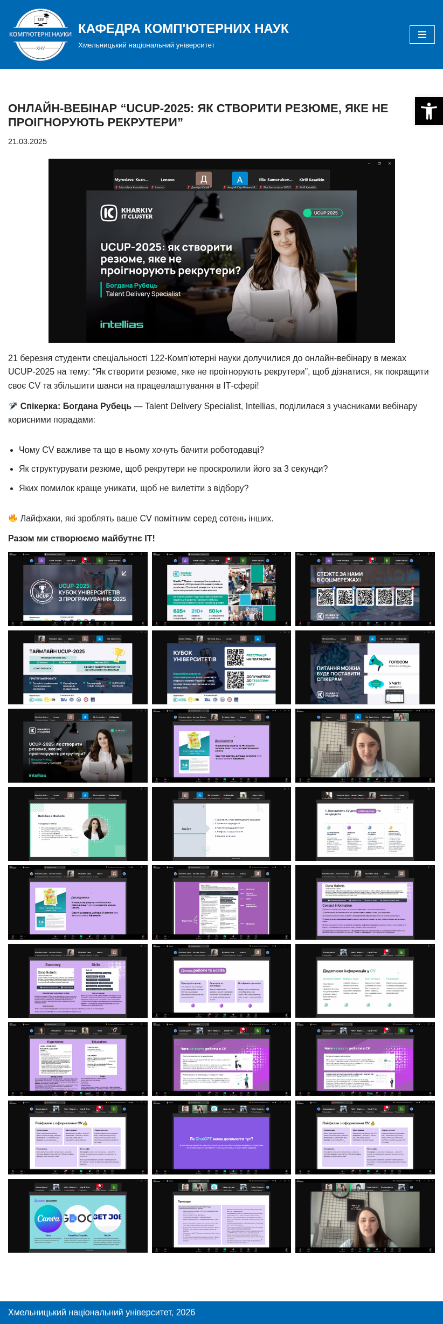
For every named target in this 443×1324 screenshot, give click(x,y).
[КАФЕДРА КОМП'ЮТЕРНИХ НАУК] (148, 34)
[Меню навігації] (422, 34)
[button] (429, 111)
